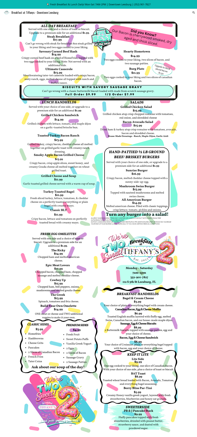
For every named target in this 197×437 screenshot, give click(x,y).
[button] (193, 12)
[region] (98, 4)
